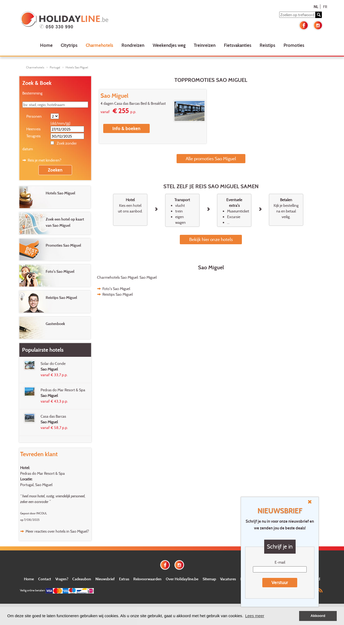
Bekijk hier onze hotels (211, 239)
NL (316, 6)
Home (46, 45)
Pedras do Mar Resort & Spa (42, 473)
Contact (44, 579)
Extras (124, 579)
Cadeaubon (81, 579)
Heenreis (33, 129)
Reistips (267, 45)
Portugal (55, 67)
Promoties (294, 45)
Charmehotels (99, 45)
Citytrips (69, 45)
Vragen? (61, 579)
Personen (34, 116)
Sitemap (209, 579)
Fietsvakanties (237, 45)
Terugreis (33, 136)
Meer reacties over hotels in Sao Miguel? (57, 531)
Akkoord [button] (318, 616)
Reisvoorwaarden (147, 579)
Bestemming (32, 93)
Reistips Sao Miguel (117, 294)
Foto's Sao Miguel (116, 288)
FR (325, 6)
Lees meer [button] (254, 615)
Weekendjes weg (169, 45)
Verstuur (279, 582)
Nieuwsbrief (105, 579)
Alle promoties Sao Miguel (211, 158)
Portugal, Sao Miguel (36, 484)
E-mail (280, 562)
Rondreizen (132, 45)
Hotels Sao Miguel (77, 67)
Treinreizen (205, 45)
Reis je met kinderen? (44, 160)
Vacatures (228, 579)
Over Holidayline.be (182, 579)
